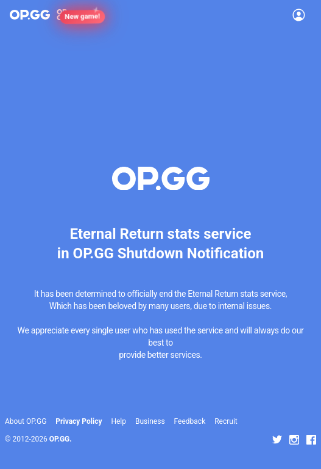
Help (118, 421)
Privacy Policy (78, 421)
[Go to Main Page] (30, 15)
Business (150, 421)
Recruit (226, 421)
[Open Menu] (298, 14)
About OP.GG (25, 421)
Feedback (190, 421)
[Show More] (67, 14)
